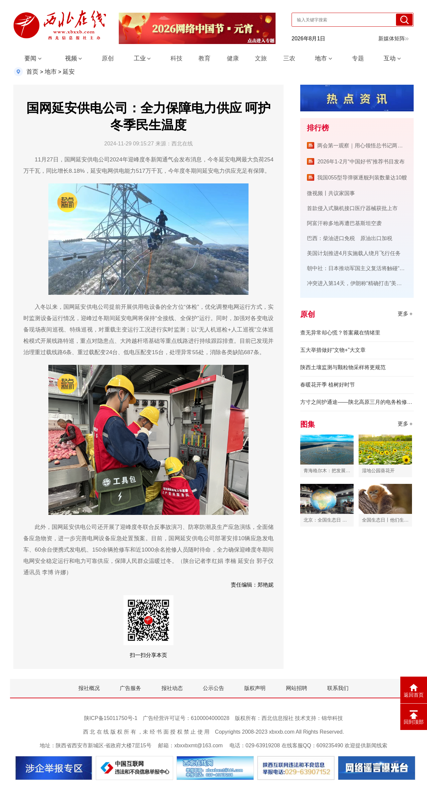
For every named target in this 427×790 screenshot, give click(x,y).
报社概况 (89, 688)
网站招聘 (296, 688)
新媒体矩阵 (393, 38)
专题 (358, 58)
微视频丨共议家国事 (331, 193)
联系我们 (338, 688)
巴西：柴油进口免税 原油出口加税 (349, 238)
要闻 (30, 58)
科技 (176, 58)
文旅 (261, 58)
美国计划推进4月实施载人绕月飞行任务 (354, 253)
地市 (321, 58)
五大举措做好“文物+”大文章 (333, 350)
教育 (204, 58)
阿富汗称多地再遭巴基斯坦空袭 (344, 223)
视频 (71, 58)
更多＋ (406, 313)
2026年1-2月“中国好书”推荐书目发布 (360, 161)
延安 (69, 71)
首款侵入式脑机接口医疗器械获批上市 (352, 208)
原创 (108, 58)
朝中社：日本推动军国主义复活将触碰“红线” (359, 268)
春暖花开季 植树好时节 (327, 384)
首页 (32, 71)
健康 (233, 58)
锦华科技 (332, 718)
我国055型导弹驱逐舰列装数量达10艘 (362, 177)
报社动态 (172, 688)
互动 (390, 58)
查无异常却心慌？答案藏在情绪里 (340, 332)
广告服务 (130, 688)
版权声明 (255, 688)
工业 (140, 58)
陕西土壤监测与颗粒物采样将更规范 (343, 367)
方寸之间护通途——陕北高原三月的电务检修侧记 (357, 402)
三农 (289, 58)
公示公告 (213, 688)
